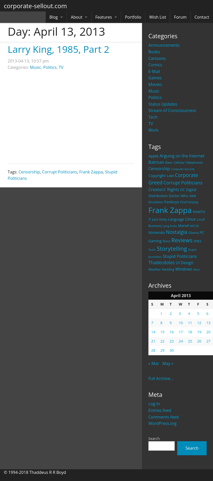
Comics (155, 65)
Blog (54, 17)
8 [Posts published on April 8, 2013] (161, 322)
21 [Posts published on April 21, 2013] (153, 341)
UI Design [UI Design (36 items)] (184, 262)
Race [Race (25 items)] (166, 241)
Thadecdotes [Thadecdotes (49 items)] (161, 262)
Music (154, 91)
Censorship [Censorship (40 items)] (159, 168)
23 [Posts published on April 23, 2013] (172, 341)
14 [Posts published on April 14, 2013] (153, 332)
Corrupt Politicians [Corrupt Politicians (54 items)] (182, 183)
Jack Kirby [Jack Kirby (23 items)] (159, 219)
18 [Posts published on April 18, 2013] (190, 332)
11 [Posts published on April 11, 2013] (190, 322)
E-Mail (154, 71)
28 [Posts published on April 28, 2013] (153, 350)
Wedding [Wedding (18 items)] (168, 269)
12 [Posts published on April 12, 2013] (199, 322)
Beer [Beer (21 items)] (168, 162)
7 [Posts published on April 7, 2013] (152, 322)
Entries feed (159, 410)
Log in (154, 404)
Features (103, 17)
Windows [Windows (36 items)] (183, 269)
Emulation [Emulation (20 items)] (155, 202)
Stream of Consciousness (172, 110)
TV (150, 123)
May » (167, 363)
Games (155, 78)
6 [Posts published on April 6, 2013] (207, 313)
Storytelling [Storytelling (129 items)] (172, 248)
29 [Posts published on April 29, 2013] (162, 350)
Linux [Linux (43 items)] (190, 219)
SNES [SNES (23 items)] (198, 241)
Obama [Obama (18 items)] (193, 233)
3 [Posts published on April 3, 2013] (180, 313)
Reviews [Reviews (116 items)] (182, 240)
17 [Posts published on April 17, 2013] (181, 332)
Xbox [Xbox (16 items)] (196, 269)
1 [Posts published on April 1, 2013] (161, 313)
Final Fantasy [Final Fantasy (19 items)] (189, 202)
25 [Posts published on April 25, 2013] (190, 341)
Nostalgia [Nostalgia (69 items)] (176, 232)
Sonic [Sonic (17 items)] (152, 249)
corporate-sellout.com (35, 6)
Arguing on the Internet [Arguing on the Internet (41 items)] (182, 156)
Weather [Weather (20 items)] (154, 269)
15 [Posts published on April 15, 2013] (162, 332)
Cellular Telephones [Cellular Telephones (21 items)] (188, 162)
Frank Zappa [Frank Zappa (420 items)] (170, 210)
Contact (202, 17)
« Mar (153, 363)
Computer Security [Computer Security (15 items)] (183, 169)
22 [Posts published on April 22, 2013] (162, 341)
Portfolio (133, 17)
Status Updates (162, 104)
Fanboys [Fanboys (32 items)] (171, 201)
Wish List (157, 17)
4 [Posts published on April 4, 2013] (189, 313)
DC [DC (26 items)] (182, 189)
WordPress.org (162, 423)
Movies (155, 84)
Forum (180, 17)
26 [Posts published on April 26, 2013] (199, 341)
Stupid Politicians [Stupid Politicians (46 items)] (180, 256)
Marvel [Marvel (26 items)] (183, 225)
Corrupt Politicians (59, 172)
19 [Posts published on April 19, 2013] (199, 332)
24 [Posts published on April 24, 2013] (181, 341)
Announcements (164, 45)
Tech (152, 117)
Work (153, 130)
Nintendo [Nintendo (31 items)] (156, 232)
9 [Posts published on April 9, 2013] (171, 322)
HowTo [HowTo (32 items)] (199, 211)
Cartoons (157, 58)
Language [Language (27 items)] (176, 219)
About (76, 17)
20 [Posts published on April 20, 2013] (208, 332)
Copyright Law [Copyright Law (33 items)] (161, 175)
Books (154, 52)
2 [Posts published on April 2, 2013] (171, 313)
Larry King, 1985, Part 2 (58, 49)
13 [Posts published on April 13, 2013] (208, 322)
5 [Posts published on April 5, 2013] (198, 313)
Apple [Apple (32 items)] (153, 155)
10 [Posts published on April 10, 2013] (181, 322)
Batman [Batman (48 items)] (156, 162)
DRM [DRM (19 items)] (192, 196)
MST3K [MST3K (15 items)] (194, 226)
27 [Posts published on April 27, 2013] (208, 341)
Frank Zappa (91, 172)
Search (154, 438)
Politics (155, 97)
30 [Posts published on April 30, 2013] (172, 350)
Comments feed (163, 417)
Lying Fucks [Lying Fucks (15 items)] (170, 226)
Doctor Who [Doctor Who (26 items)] (178, 195)
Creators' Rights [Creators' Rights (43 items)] (163, 189)
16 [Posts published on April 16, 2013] (172, 332)
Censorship (29, 172)
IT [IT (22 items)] (149, 219)
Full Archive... (160, 378)
